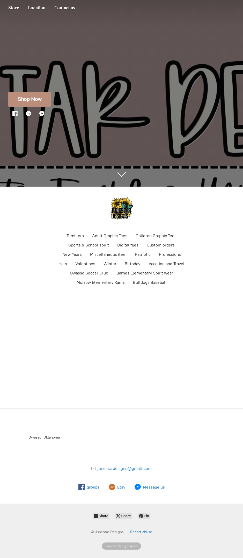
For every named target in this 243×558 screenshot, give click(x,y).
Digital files (127, 245)
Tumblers (75, 235)
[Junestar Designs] (121, 209)
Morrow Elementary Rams (101, 282)
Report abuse (141, 532)
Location (37, 7)
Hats (62, 263)
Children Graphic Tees (156, 235)
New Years (72, 254)
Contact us (64, 7)
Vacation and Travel (167, 263)
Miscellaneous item (108, 254)
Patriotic (143, 254)
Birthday (132, 263)
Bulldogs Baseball (150, 282)
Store (13, 7)
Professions (170, 254)
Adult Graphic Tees (109, 235)
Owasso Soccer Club (89, 273)
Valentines (85, 263)
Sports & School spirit (88, 245)
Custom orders (161, 245)
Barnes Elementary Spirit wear (144, 273)
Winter (110, 263)
